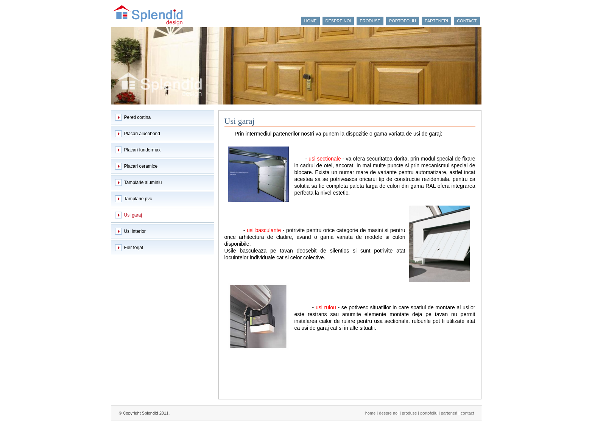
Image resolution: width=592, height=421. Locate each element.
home (310, 21)
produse (370, 21)
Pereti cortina (137, 117)
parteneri (436, 21)
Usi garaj (133, 215)
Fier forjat (133, 247)
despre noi (338, 21)
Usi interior (135, 231)
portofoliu (402, 21)
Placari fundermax (142, 150)
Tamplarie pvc (138, 198)
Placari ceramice (141, 166)
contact (467, 21)
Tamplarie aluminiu (143, 182)
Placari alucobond (142, 133)
